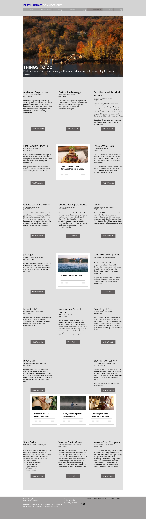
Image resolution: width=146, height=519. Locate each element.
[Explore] (108, 292)
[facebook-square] (84, 504)
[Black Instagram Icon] (81, 504)
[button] (73, 46)
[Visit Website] (38, 129)
